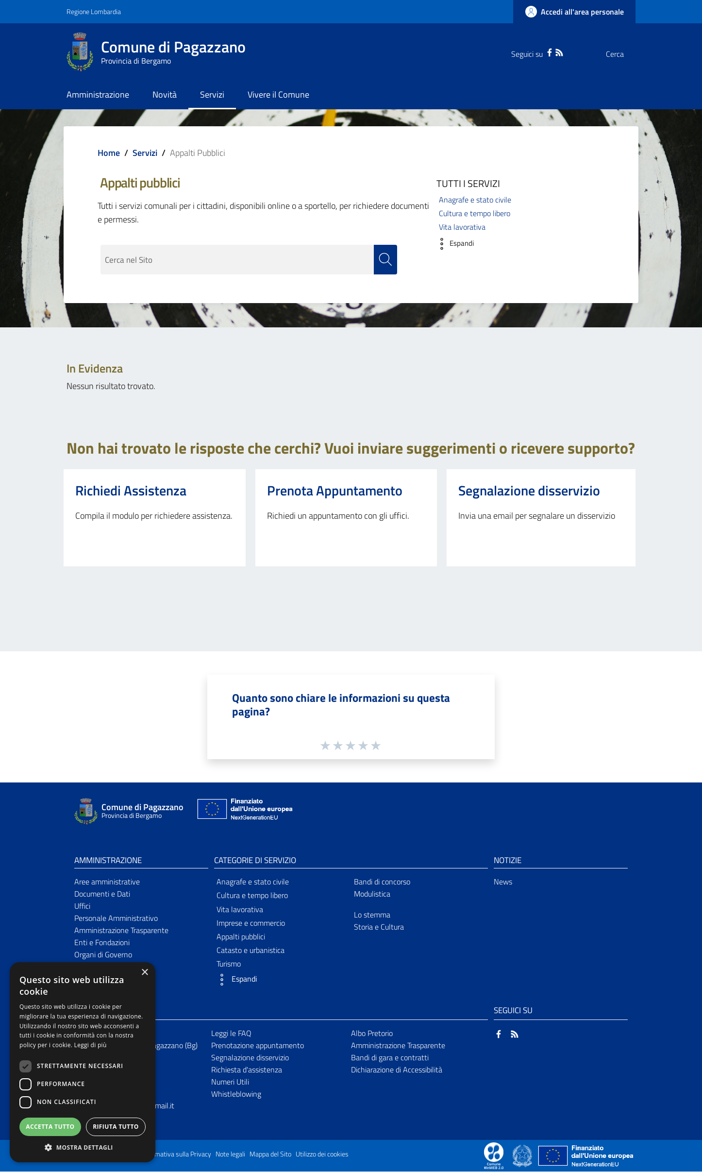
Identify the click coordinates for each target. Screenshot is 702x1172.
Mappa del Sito (270, 1154)
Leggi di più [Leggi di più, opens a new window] (90, 1045)
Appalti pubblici (241, 936)
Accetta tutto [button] (50, 1126)
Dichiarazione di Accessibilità (396, 1069)
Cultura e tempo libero (474, 213)
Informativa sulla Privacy (176, 1154)
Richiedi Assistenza (130, 490)
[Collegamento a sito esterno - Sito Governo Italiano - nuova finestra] (523, 1155)
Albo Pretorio (372, 1033)
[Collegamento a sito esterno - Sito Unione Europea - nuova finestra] (243, 811)
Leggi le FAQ (231, 1033)
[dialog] (82, 1062)
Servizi (145, 152)
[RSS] (540, 51)
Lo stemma (372, 914)
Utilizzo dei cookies (322, 1154)
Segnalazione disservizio (529, 490)
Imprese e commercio (251, 923)
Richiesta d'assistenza (246, 1069)
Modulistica (372, 894)
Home (109, 152)
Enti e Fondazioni (102, 942)
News (503, 882)
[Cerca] (623, 54)
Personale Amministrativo (116, 918)
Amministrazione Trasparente (121, 930)
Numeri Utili (230, 1081)
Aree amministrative (107, 882)
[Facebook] (530, 51)
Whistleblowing (236, 1094)
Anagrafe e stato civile (475, 199)
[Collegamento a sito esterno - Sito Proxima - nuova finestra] (493, 1155)
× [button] (144, 972)
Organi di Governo (103, 954)
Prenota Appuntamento (334, 490)
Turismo (229, 964)
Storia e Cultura (379, 927)
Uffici (82, 906)
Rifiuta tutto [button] (116, 1126)
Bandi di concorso (382, 882)
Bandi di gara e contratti (390, 1057)
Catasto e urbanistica (250, 950)
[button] (453, 244)
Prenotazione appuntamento (257, 1045)
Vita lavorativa (462, 227)
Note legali (230, 1154)
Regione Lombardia (94, 11)
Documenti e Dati (102, 894)
